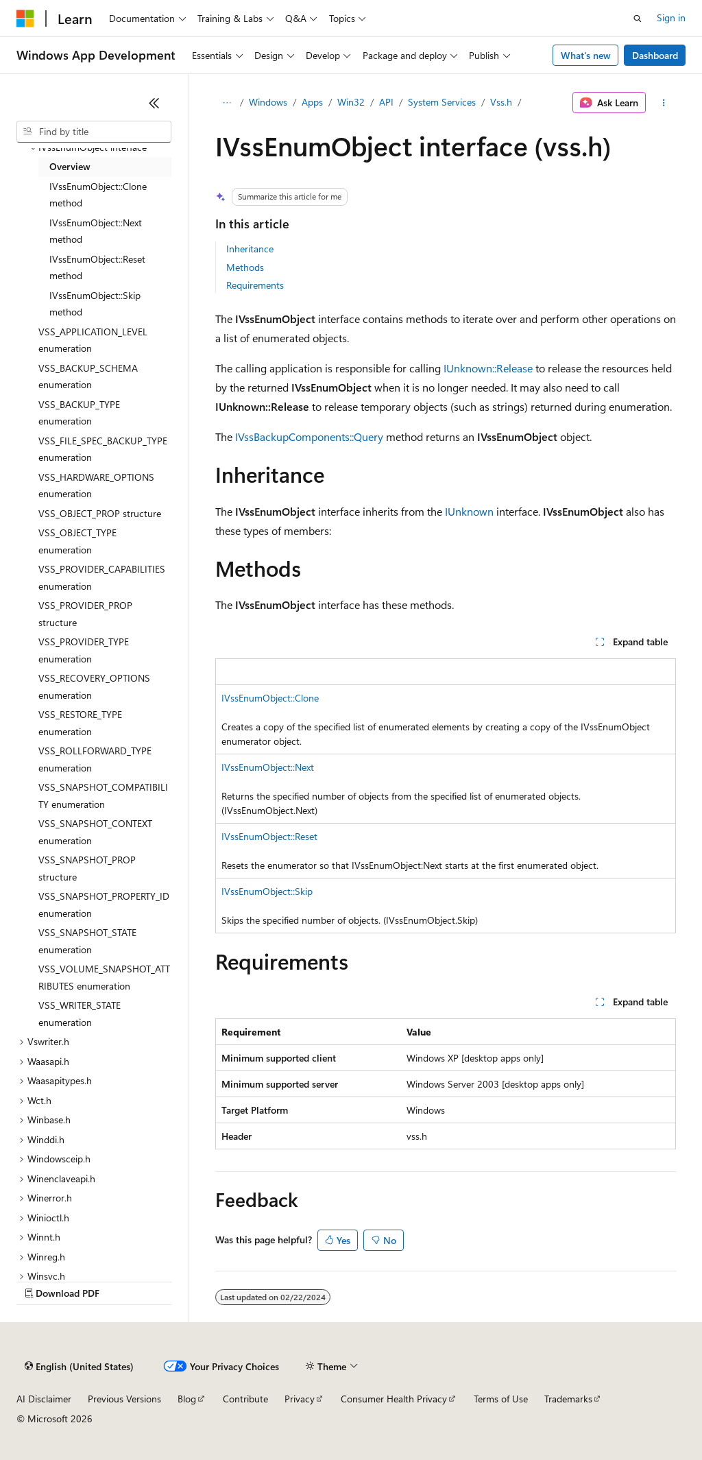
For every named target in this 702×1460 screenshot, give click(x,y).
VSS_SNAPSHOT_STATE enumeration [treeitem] (87, 941)
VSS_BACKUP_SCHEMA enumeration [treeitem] (88, 376)
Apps (312, 101)
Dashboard (655, 55)
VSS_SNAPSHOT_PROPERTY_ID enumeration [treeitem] (103, 904)
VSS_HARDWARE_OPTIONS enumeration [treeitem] (96, 485)
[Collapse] (154, 103)
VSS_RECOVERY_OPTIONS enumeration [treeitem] (94, 686)
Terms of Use (501, 1398)
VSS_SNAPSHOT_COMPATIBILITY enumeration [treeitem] (103, 795)
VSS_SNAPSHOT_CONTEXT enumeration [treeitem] (95, 832)
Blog (187, 1398)
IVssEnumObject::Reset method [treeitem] (97, 267)
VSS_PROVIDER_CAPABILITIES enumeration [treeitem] (101, 577)
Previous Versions (124, 1398)
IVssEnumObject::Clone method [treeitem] (98, 195)
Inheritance (250, 248)
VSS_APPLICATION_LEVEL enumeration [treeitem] (92, 340)
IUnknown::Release (488, 368)
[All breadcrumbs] (227, 103)
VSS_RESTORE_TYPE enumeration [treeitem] (80, 723)
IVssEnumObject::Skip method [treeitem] (95, 304)
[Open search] (637, 18)
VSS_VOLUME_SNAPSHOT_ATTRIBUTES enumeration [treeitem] (104, 977)
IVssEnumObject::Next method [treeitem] (95, 231)
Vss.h (501, 101)
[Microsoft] (25, 18)
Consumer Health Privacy (394, 1398)
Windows (268, 101)
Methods (245, 267)
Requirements (255, 284)
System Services (442, 101)
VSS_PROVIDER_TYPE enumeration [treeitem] (83, 650)
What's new (586, 55)
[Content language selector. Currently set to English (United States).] (79, 1367)
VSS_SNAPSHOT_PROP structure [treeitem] (87, 868)
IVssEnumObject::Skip (267, 891)
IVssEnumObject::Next (267, 767)
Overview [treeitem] (69, 166)
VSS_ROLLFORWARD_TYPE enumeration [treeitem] (95, 759)
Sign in (671, 17)
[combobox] (93, 132)
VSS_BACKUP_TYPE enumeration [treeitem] (79, 413)
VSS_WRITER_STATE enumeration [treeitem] (79, 1013)
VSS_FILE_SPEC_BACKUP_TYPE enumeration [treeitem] (102, 449)
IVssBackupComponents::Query (309, 436)
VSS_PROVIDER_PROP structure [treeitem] (85, 614)
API (386, 101)
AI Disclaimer (43, 1398)
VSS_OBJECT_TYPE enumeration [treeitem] (77, 541)
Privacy (300, 1398)
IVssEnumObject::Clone (270, 697)
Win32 (351, 101)
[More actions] (663, 103)
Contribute (245, 1398)
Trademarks (568, 1398)
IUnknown (469, 511)
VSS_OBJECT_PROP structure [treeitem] (99, 513)
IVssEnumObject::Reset (269, 836)
